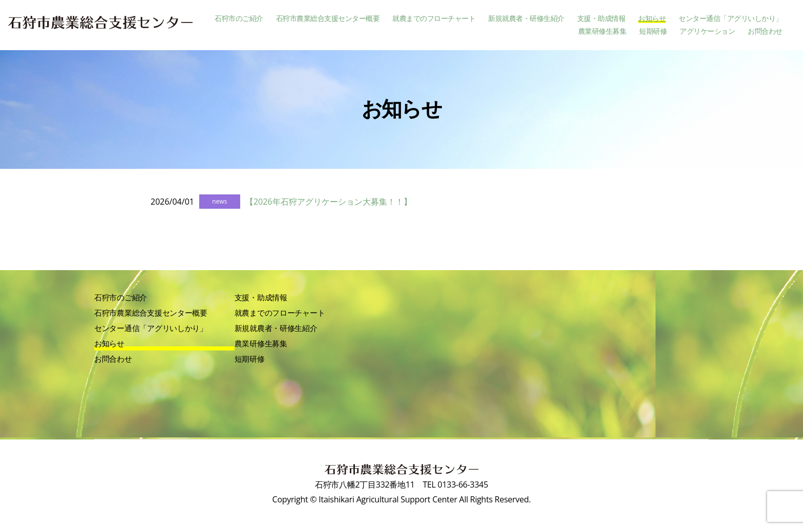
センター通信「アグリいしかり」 (731, 18)
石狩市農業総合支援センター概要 (328, 18)
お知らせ (652, 18)
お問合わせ (765, 31)
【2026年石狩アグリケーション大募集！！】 (328, 201)
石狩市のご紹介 (239, 18)
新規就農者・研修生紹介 (526, 18)
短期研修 (653, 31)
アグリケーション (707, 31)
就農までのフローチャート (433, 18)
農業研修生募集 (602, 31)
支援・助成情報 (601, 18)
